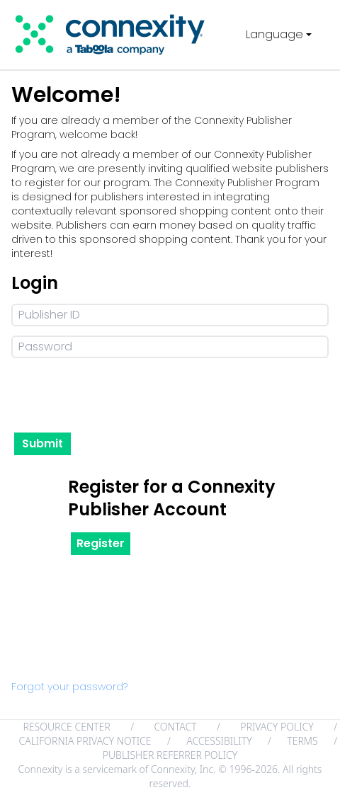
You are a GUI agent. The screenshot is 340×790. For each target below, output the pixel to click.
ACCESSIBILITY (218, 741)
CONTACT (175, 726)
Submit (42, 443)
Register (100, 543)
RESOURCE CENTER (66, 726)
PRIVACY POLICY (276, 726)
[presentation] (119, 395)
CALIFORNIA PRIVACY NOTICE (84, 741)
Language (280, 34)
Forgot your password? (69, 687)
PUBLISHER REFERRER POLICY (170, 755)
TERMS (302, 741)
